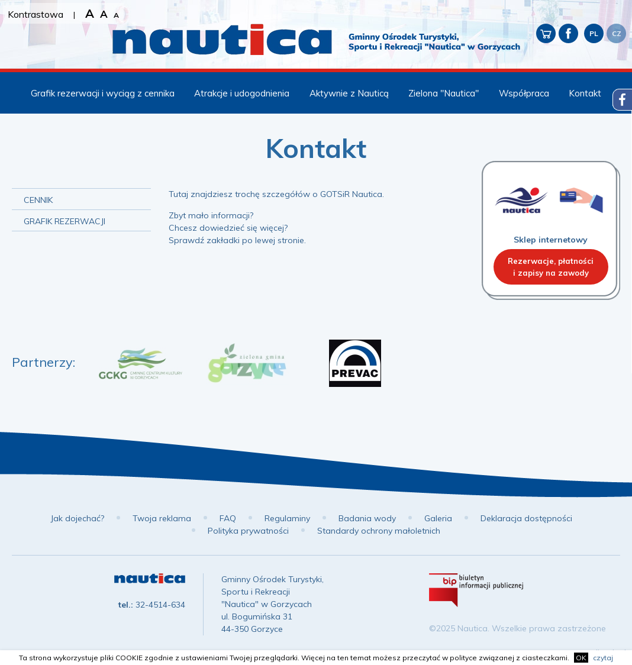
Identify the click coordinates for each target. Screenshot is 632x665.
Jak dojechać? (77, 518)
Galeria (438, 518)
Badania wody (367, 518)
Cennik (38, 200)
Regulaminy (287, 518)
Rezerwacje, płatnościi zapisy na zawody (551, 266)
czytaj (603, 657)
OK (581, 657)
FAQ (228, 518)
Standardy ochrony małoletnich (378, 530)
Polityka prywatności (248, 530)
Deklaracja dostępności (526, 518)
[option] (140, 363)
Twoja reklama (162, 518)
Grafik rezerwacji (64, 221)
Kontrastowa (35, 14)
